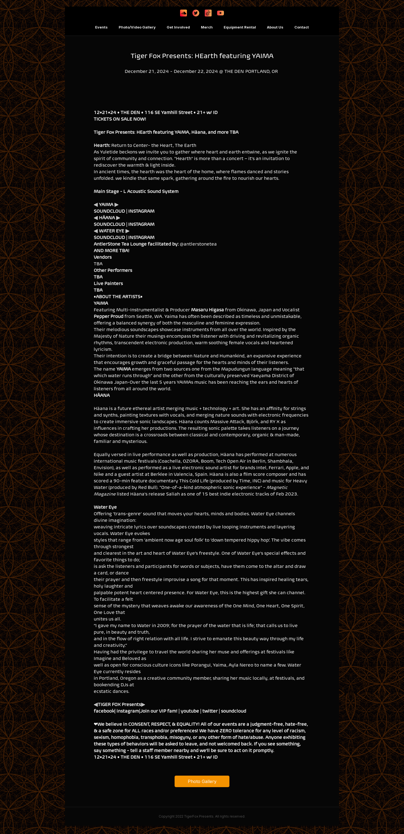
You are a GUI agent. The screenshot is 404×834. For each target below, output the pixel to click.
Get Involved (178, 27)
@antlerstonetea (198, 244)
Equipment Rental (240, 27)
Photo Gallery (202, 781)
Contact (301, 27)
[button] (101, 27)
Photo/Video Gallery (137, 27)
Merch (207, 27)
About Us (275, 27)
